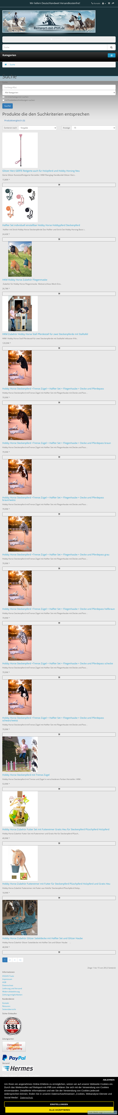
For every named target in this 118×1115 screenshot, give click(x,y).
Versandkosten (109, 1112)
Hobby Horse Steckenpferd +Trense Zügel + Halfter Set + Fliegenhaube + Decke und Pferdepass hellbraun (58, 608)
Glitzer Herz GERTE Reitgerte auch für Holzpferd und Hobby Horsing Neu (41, 170)
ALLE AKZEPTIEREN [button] (59, 1110)
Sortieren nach (10, 127)
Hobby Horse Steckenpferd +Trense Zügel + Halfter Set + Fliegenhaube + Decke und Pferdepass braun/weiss (53, 499)
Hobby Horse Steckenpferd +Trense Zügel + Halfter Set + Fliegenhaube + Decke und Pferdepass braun (56, 442)
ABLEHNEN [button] (108, 1080)
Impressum (7, 979)
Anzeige (66, 127)
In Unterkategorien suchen (15, 97)
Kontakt (5, 1003)
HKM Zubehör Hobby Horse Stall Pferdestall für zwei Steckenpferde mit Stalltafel (45, 334)
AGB (4, 982)
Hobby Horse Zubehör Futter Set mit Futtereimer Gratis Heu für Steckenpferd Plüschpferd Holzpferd (55, 829)
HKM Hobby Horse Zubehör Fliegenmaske (24, 279)
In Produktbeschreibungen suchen (18, 100)
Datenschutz (7, 985)
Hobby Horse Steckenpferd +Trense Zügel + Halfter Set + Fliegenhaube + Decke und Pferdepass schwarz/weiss (53, 719)
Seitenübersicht (9, 1009)
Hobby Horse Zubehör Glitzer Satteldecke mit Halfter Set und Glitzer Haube (42, 938)
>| (20, 960)
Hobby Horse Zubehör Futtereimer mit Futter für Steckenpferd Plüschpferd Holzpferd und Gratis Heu (56, 883)
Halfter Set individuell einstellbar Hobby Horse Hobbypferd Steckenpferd (41, 225)
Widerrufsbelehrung (11, 991)
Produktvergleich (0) (14, 120)
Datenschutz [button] (26, 1097)
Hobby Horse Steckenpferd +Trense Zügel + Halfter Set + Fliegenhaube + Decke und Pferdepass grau (55, 554)
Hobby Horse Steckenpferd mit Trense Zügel (26, 774)
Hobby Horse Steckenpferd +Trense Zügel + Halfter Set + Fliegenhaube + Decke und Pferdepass (53, 388)
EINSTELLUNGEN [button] (59, 1104)
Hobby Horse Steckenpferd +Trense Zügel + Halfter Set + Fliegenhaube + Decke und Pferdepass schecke (57, 663)
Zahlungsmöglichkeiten (12, 994)
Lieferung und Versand (12, 988)
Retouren (6, 1006)
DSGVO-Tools (8, 976)
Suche (12, 64)
